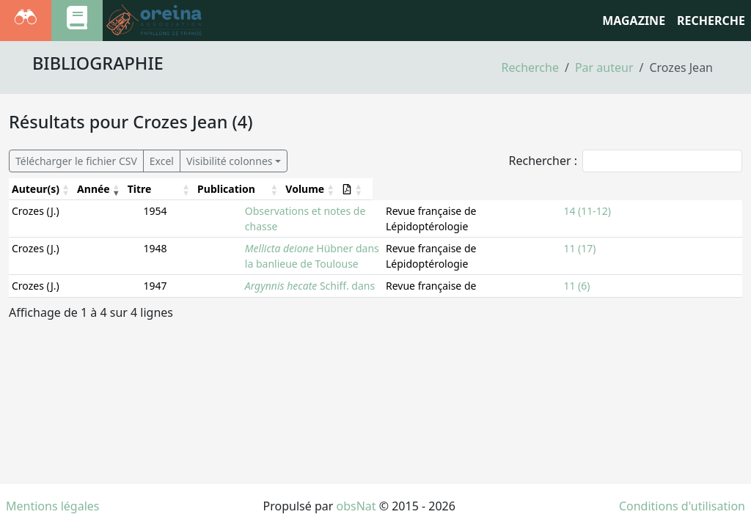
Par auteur (604, 67)
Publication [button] (463, 189)
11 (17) (664, 233)
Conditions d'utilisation (682, 506)
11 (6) (661, 255)
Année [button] (95, 189)
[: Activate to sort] (721, 189)
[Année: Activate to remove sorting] (102, 189)
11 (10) (664, 277)
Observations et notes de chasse (209, 211)
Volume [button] (667, 189)
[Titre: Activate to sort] (279, 189)
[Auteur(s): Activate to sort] (42, 189)
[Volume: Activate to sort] (676, 189)
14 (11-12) (672, 211)
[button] (715, 189)
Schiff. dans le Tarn (213, 255)
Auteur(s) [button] (35, 189)
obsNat (356, 506)
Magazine (633, 20)
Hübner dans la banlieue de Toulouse (256, 233)
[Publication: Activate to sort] (538, 189)
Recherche (530, 67)
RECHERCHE (711, 20)
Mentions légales (53, 506)
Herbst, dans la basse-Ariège (242, 277)
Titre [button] (143, 189)
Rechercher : (542, 161)
